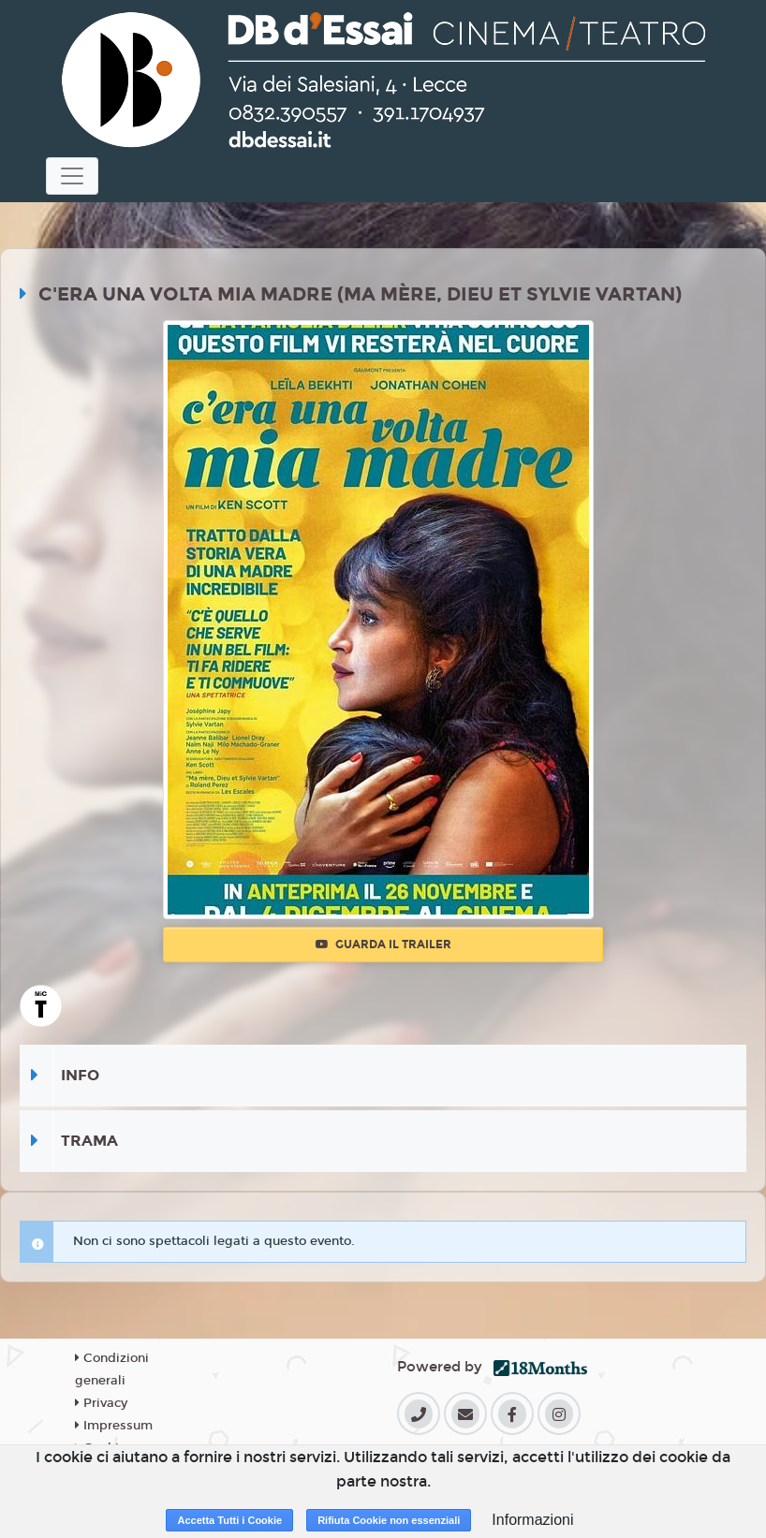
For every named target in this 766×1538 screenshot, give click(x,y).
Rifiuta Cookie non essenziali (388, 1520)
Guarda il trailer (383, 944)
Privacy (101, 1403)
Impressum (114, 1425)
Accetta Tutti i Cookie (229, 1520)
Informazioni (532, 1520)
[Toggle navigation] (72, 176)
